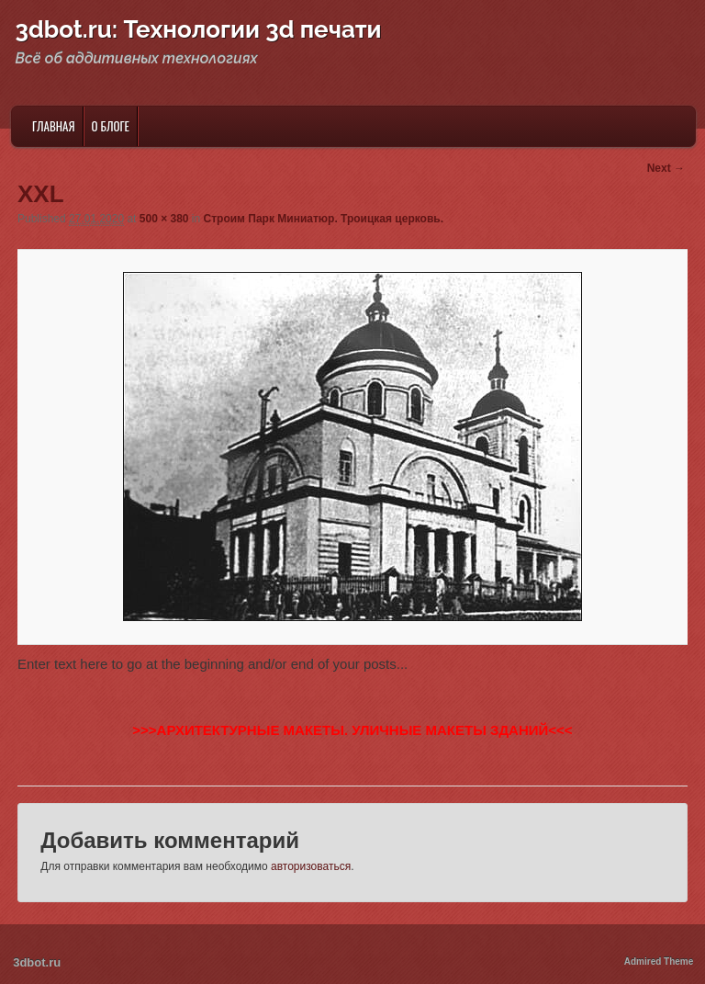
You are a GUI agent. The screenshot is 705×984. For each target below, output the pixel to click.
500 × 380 (164, 218)
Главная (53, 126)
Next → (666, 168)
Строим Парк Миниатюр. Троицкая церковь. (324, 218)
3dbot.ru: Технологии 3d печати (199, 29)
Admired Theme (659, 961)
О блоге (110, 126)
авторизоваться (311, 866)
